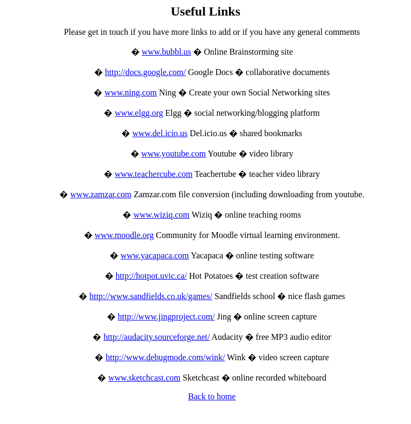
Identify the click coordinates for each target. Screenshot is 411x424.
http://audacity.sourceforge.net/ (156, 336)
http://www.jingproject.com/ (166, 316)
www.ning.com (130, 92)
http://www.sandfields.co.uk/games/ (150, 296)
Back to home (212, 396)
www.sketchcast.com (144, 377)
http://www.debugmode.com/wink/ (165, 357)
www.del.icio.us (159, 133)
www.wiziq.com (161, 214)
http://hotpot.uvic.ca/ (151, 275)
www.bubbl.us (166, 51)
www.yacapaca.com (154, 255)
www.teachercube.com (154, 173)
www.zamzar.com (100, 194)
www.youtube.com (173, 153)
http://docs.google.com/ (145, 72)
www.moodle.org (124, 235)
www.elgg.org (139, 112)
